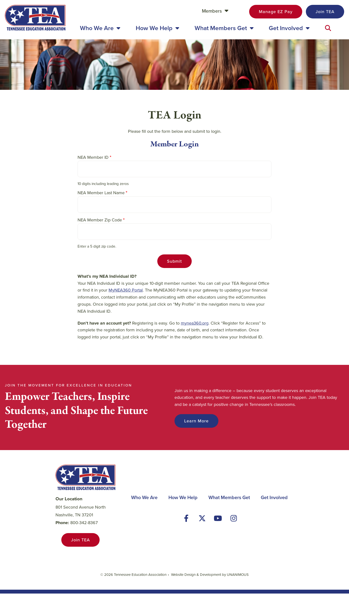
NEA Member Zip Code (100, 221)
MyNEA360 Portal (126, 292)
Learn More (196, 422)
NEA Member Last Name (101, 194)
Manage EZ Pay (276, 11)
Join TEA (325, 11)
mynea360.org (194, 324)
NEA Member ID (93, 159)
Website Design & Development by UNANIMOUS (210, 576)
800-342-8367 (84, 524)
